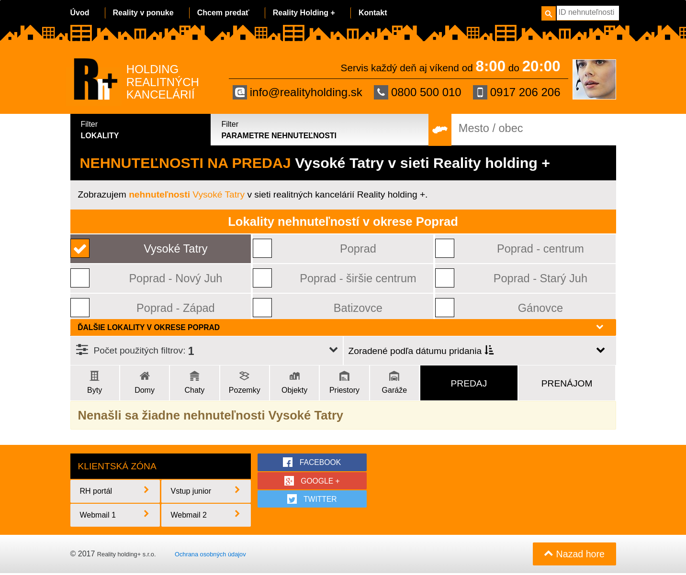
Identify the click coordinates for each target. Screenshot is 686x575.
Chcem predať (223, 13)
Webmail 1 (115, 515)
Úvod (80, 13)
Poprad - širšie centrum (358, 278)
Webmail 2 (206, 515)
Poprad (358, 248)
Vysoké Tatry (187, 194)
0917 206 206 (517, 92)
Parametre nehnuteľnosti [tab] (320, 129)
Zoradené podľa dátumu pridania (421, 351)
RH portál (115, 492)
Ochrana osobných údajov (210, 555)
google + (312, 481)
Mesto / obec (491, 128)
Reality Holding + (304, 13)
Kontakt (373, 13)
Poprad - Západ (176, 307)
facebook (312, 462)
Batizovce (358, 307)
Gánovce (540, 307)
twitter (312, 499)
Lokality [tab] (142, 129)
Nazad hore (574, 555)
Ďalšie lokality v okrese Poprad (341, 327)
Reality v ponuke (143, 13)
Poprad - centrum (540, 248)
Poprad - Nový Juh (176, 278)
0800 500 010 (417, 92)
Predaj (469, 383)
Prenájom (567, 383)
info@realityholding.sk (297, 92)
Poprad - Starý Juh (540, 278)
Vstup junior (206, 492)
